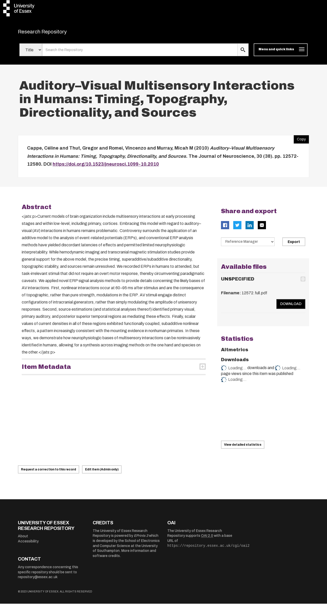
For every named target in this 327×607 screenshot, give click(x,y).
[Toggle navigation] (281, 53)
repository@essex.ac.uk (37, 580)
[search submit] (243, 53)
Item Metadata (46, 370)
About (23, 539)
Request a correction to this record (48, 473)
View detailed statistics (242, 448)
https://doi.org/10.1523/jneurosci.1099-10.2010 (106, 167)
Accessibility (28, 544)
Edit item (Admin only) (102, 473)
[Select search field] (30, 53)
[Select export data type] (248, 244)
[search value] (140, 53)
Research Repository (54, 33)
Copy (300, 141)
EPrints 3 (141, 539)
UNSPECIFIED (237, 282)
